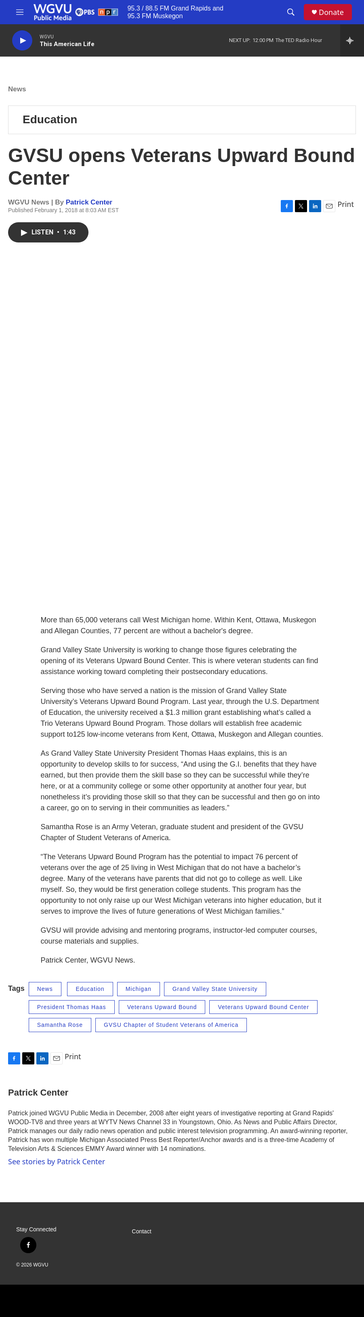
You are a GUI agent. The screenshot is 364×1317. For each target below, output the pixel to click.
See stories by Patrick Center (56, 1161)
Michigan (138, 989)
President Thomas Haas (71, 1007)
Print (345, 204)
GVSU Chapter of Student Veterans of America (171, 1025)
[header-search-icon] (291, 12)
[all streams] (352, 40)
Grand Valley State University (215, 989)
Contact (141, 1231)
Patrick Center (89, 202)
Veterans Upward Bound (162, 1007)
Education (50, 119)
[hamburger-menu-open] (19, 12)
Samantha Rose (60, 1025)
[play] (22, 40)
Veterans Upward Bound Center (263, 1007)
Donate (331, 12)
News (17, 89)
